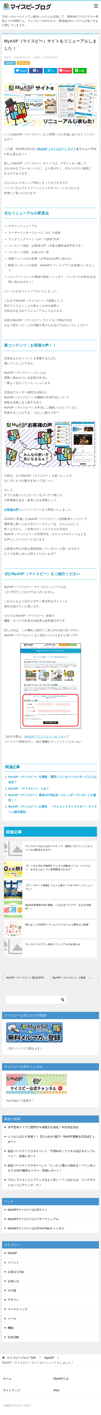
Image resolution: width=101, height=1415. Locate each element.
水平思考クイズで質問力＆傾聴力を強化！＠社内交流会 (43, 1127)
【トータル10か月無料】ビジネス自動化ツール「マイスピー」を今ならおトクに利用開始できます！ (58, 867)
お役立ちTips (16, 1271)
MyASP (10, 62)
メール (12, 1318)
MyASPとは (61, 1378)
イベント (13, 1262)
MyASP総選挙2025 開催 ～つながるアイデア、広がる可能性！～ (58, 907)
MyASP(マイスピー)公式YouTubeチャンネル (36, 1228)
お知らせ (23, 62)
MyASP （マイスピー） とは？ (28, 788)
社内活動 (13, 1337)
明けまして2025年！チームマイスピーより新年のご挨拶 (56, 924)
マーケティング (18, 1309)
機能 (10, 1327)
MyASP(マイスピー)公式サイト (27, 1209)
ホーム (7, 1378)
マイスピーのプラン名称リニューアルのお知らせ (52, 944)
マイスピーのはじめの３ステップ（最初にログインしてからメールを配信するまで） (59, 848)
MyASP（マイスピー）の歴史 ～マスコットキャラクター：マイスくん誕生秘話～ (76, 977)
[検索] (36, 1000)
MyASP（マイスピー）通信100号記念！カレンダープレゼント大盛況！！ (28, 977)
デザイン (13, 1299)
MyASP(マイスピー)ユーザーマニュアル (33, 1219)
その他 (12, 1290)
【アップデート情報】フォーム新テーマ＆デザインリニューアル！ (59, 887)
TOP (21, 1357)
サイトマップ (11, 1390)
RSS (57, 1390)
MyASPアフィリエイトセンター (45, 736)
